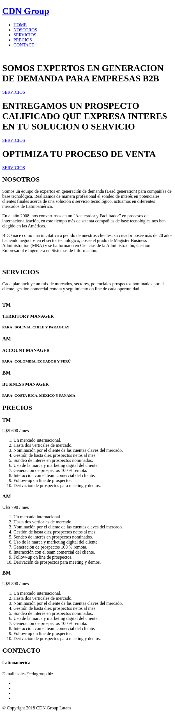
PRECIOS (22, 39)
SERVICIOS (24, 34)
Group (25, 11)
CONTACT (23, 45)
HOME (20, 24)
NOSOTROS (25, 29)
